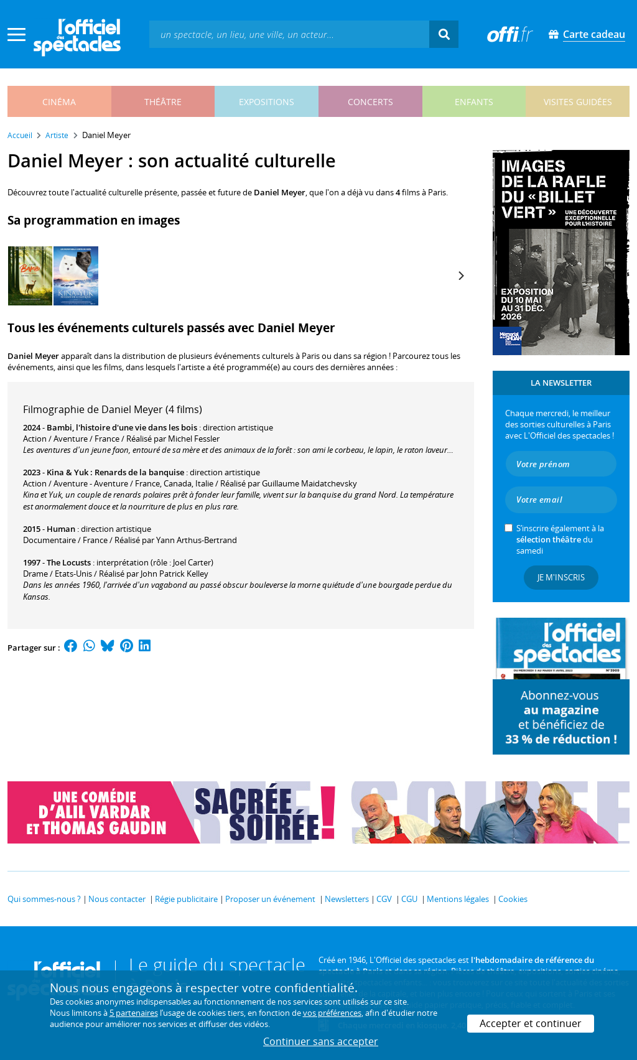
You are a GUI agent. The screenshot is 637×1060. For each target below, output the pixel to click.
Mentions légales (458, 898)
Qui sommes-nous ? (44, 898)
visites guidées (578, 102)
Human (61, 528)
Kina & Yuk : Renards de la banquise (115, 472)
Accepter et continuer (531, 1023)
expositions (266, 102)
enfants (474, 102)
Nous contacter (117, 898)
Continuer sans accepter (320, 1041)
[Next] (460, 275)
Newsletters (347, 898)
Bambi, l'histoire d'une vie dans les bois (122, 427)
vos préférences (332, 1012)
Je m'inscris (561, 577)
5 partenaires (133, 1012)
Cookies (513, 898)
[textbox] (289, 34)
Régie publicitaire (186, 898)
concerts (370, 102)
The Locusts (69, 562)
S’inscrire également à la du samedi (560, 539)
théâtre (163, 102)
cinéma (59, 102)
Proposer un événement (270, 898)
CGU (409, 898)
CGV (384, 898)
